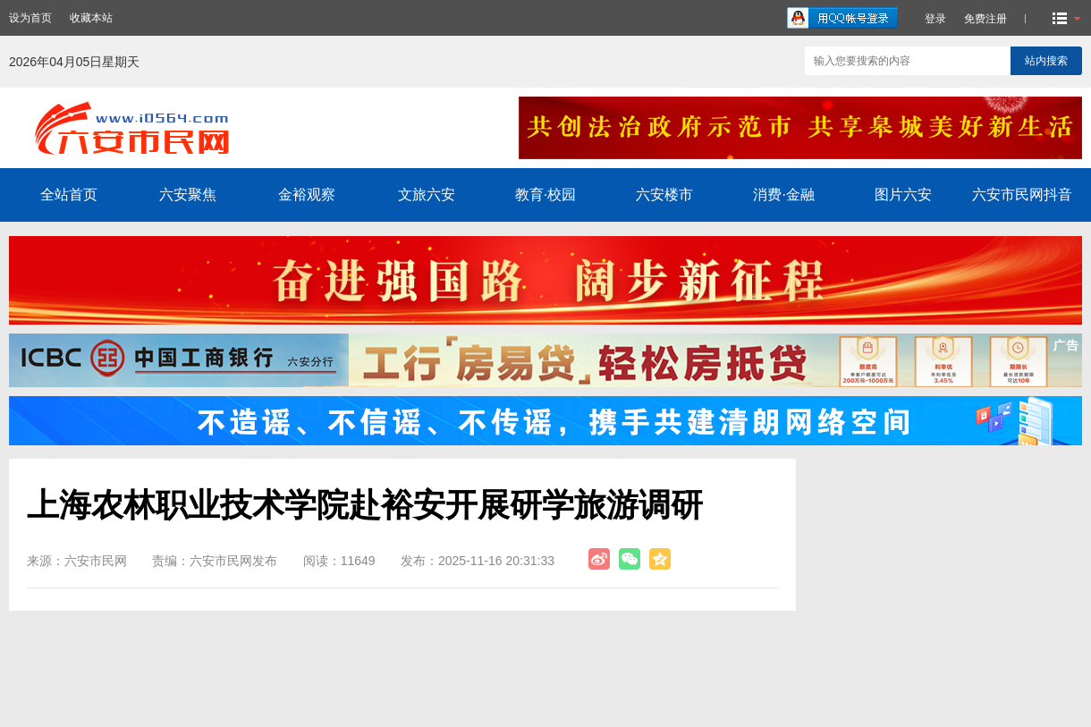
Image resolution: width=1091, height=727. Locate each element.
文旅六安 (426, 194)
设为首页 (30, 18)
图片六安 (903, 194)
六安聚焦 (187, 194)
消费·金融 (783, 194)
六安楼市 (664, 194)
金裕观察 (306, 194)
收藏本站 (91, 18)
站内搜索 (1046, 61)
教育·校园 (545, 194)
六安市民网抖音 (1022, 194)
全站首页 (68, 194)
